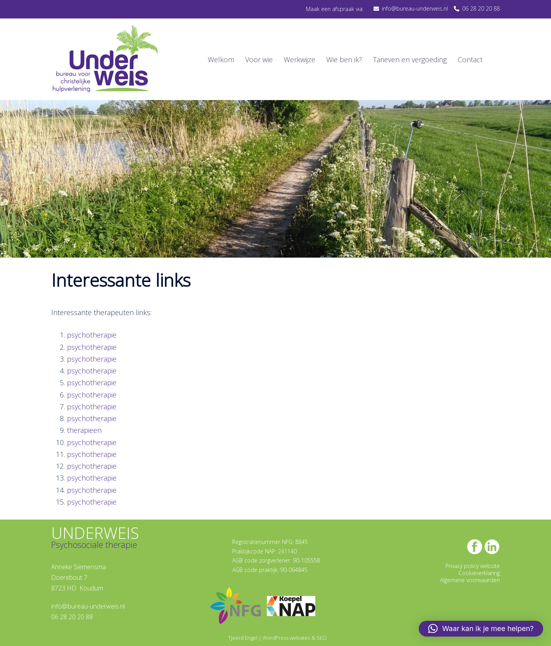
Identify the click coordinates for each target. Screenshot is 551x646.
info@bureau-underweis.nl (88, 606)
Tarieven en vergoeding (410, 59)
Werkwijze (299, 59)
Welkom (221, 59)
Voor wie (259, 59)
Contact (470, 59)
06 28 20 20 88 (72, 617)
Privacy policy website (473, 566)
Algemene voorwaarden (470, 580)
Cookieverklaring (479, 573)
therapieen (84, 430)
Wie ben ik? (344, 59)
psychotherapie (91, 335)
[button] (481, 629)
